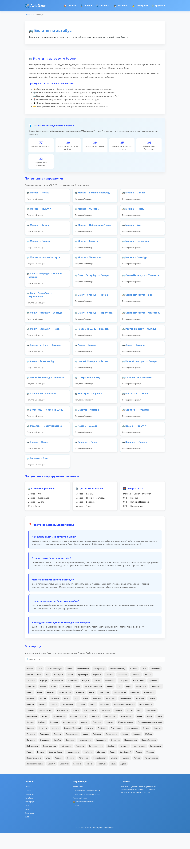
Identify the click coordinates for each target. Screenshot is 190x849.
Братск (76, 726)
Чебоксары (141, 702)
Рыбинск (42, 738)
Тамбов (53, 720)
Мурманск (140, 714)
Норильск (43, 744)
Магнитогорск (65, 708)
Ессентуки (64, 780)
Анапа (113, 780)
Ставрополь (104, 708)
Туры (27, 825)
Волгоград (58, 691)
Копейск (57, 756)
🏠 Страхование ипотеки (83, 818)
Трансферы (140, 5)
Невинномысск (139, 762)
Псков (159, 732)
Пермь (70, 691)
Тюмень (97, 696)
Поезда (86, 5)
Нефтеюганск (32, 762)
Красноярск (83, 691)
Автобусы (121, 5)
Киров (128, 702)
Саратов (109, 691)
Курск (39, 708)
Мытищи (89, 744)
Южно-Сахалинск (125, 738)
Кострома (104, 720)
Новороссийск (90, 726)
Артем (137, 774)
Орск (139, 726)
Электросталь (72, 750)
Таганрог (30, 726)
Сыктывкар (151, 726)
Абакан (146, 744)
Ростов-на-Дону (34, 691)
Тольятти (136, 691)
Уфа (47, 691)
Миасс (85, 750)
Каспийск (77, 780)
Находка (157, 744)
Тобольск (102, 780)
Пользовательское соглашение (86, 810)
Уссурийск (31, 750)
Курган (43, 714)
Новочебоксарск (149, 756)
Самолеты (102, 5)
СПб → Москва (130, 513)
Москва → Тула (83, 521)
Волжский (97, 714)
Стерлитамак (67, 720)
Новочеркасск (132, 744)
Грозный (81, 720)
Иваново (50, 708)
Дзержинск (105, 726)
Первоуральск (130, 756)
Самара (133, 685)
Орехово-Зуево (96, 762)
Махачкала (110, 696)
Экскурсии (29, 829)
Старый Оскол (59, 732)
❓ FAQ (76, 821)
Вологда (30, 720)
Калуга (67, 714)
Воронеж (97, 691)
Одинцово (44, 756)
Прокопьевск (126, 732)
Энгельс (30, 738)
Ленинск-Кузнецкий (35, 780)
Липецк (110, 702)
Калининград (156, 702)
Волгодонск (116, 744)
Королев (109, 738)
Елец (48, 774)
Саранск (42, 720)
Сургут (152, 714)
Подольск (97, 738)
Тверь (91, 708)
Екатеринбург (99, 685)
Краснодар (122, 691)
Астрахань (65, 702)
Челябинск (155, 685)
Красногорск (155, 762)
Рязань (43, 702)
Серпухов (115, 756)
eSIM (27, 833)
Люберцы (102, 744)
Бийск (139, 732)
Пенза (77, 702)
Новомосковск (85, 756)
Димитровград (49, 762)
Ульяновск (31, 696)
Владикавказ (125, 714)
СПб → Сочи (34, 521)
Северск (150, 768)
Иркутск (85, 696)
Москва (30, 685)
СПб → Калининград (133, 521)
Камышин (124, 762)
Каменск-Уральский (72, 744)
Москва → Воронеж (85, 517)
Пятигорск (31, 756)
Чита (76, 714)
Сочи (40, 685)
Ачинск (139, 768)
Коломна (137, 750)
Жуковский (83, 774)
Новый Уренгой (99, 774)
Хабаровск (123, 696)
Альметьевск (111, 750)
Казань (70, 685)
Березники (44, 750)
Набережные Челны (93, 702)
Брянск (29, 708)
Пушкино (125, 774)
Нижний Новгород (118, 685)
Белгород (135, 708)
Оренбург (153, 696)
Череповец (110, 714)
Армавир (84, 738)
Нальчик (118, 726)
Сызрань (30, 744)
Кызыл (112, 768)
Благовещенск (110, 732)
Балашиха (95, 732)
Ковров (125, 750)
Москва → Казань (84, 509)
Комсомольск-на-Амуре (124, 720)
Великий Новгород (78, 732)
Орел (85, 714)
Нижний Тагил (120, 708)
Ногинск (89, 780)
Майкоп (148, 750)
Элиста (114, 774)
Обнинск (70, 774)
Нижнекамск (32, 732)
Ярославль (72, 696)
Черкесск (80, 762)
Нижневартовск (45, 726)
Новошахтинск (73, 768)
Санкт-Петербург (54, 685)
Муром (29, 768)
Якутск (93, 720)
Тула (119, 702)
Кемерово (31, 702)
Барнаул (43, 696)
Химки (149, 732)
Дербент (111, 762)
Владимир (31, 714)
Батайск (40, 768)
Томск (53, 702)
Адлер (123, 780)
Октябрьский (125, 768)
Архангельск (149, 708)
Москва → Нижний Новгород (90, 513)
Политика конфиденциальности (86, 806)
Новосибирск (83, 685)
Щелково (101, 768)
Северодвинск (69, 738)
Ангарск (45, 732)
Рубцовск (97, 750)
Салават (57, 750)
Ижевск (148, 691)
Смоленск (55, 714)
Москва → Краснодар (38, 513)
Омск (144, 685)
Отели (27, 821)
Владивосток (57, 696)
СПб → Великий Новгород (136, 517)
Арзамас (58, 774)
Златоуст (55, 744)
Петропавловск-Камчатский (150, 738)
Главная (70, 5)
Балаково (54, 738)
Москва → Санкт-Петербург (137, 509)
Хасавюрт (70, 756)
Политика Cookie (80, 814)
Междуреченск (151, 774)
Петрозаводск (145, 720)
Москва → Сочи (35, 509)
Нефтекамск (66, 762)
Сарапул (51, 780)
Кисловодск (101, 756)
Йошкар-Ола (62, 726)
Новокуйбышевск (34, 774)
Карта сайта (78, 803)
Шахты (130, 726)
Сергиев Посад (55, 768)
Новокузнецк (138, 696)
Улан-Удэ (80, 708)
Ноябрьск (88, 768)
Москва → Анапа (36, 517)
